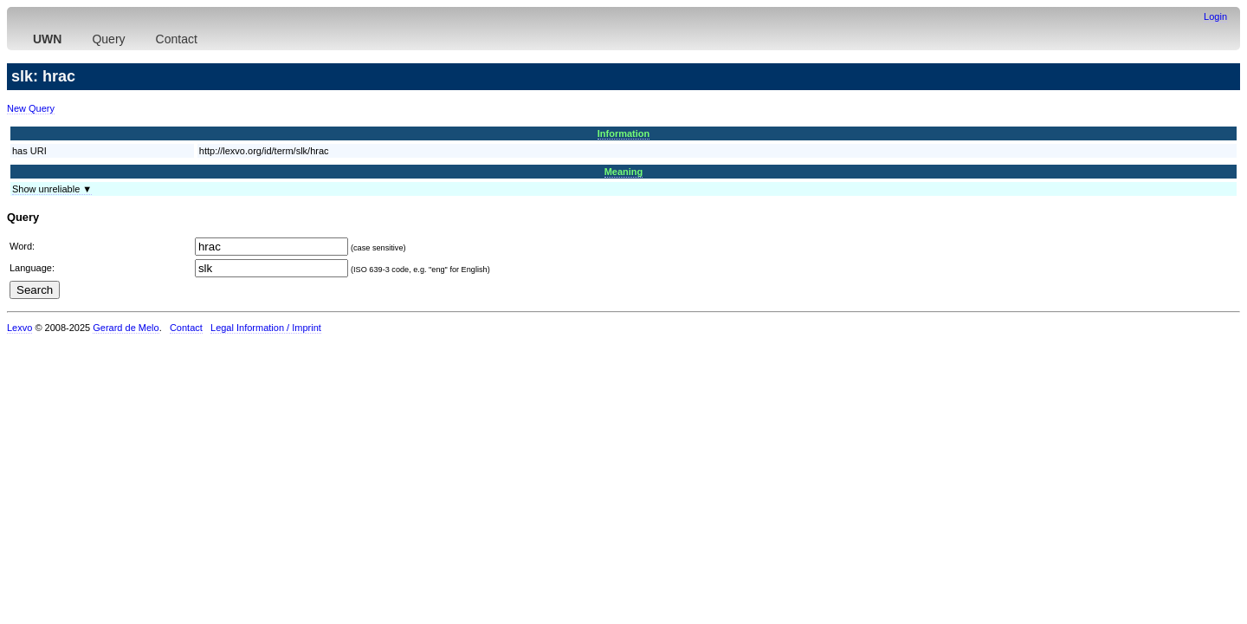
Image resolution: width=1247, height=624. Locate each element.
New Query (31, 108)
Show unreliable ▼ (52, 189)
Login (1215, 16)
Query (108, 39)
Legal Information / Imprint (265, 327)
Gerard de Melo (125, 327)
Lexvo (19, 327)
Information (624, 133)
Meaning (623, 171)
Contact (176, 39)
